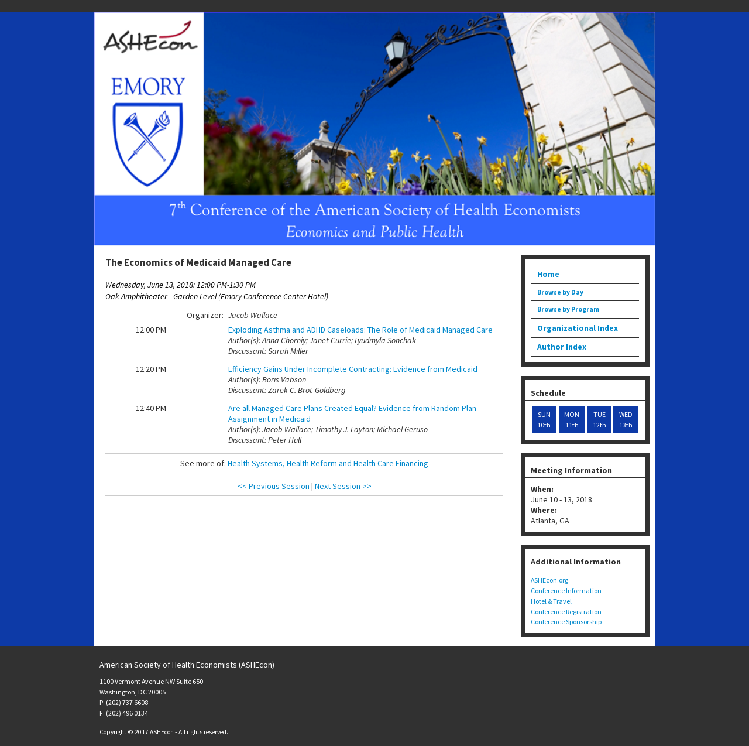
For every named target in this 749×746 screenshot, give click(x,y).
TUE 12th (599, 419)
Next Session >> (343, 486)
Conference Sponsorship (566, 621)
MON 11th (571, 419)
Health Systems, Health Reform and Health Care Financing (328, 463)
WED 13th (626, 419)
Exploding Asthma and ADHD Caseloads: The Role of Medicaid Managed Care (360, 329)
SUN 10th (544, 419)
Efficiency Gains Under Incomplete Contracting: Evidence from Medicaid (352, 369)
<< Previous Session (274, 486)
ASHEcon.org (549, 580)
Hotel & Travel (551, 601)
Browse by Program (568, 309)
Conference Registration (566, 611)
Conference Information (566, 590)
